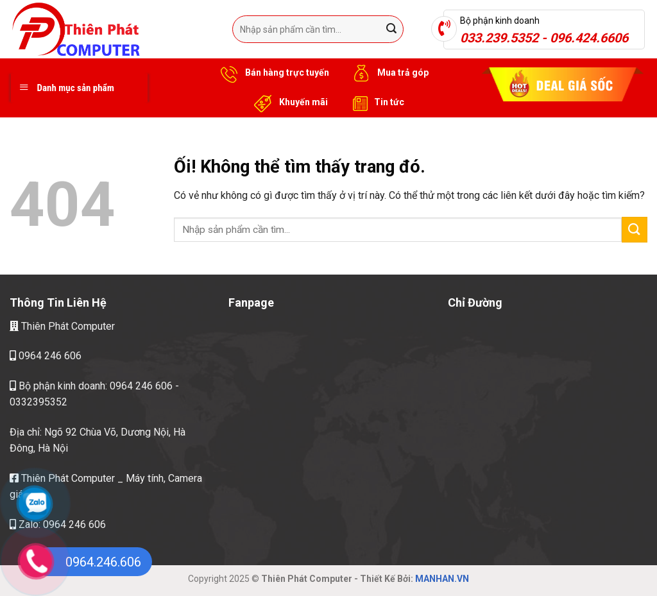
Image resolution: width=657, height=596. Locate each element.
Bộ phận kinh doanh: (60, 386)
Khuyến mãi (289, 102)
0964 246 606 (45, 356)
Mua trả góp (388, 73)
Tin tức (375, 102)
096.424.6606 (589, 38)
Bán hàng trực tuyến (272, 73)
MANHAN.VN (442, 579)
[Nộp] (391, 29)
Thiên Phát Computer (62, 326)
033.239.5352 (499, 38)
